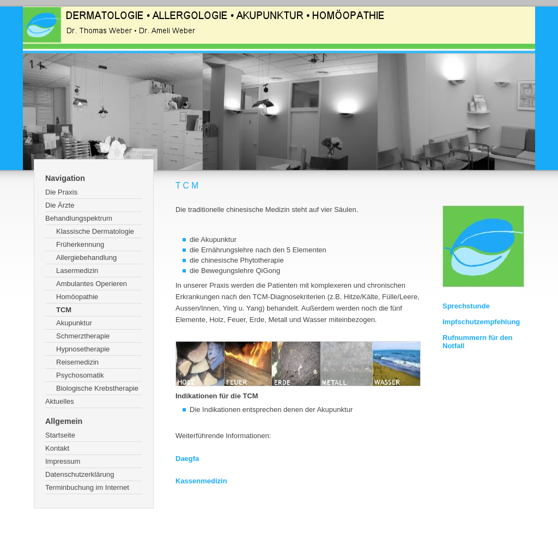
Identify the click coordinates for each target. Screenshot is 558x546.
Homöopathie (77, 297)
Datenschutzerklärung (79, 474)
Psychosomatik (80, 375)
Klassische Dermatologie (95, 231)
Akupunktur (74, 323)
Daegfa (187, 458)
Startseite (60, 435)
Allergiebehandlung (86, 257)
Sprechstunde (466, 306)
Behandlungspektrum (78, 218)
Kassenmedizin (201, 481)
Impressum (62, 461)
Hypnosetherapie (83, 349)
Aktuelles (59, 401)
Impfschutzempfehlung (481, 322)
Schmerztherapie (83, 336)
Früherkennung (80, 244)
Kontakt (57, 448)
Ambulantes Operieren (91, 284)
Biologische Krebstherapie (97, 388)
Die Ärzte (59, 205)
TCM (63, 310)
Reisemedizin (77, 362)
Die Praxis (61, 192)
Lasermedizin (77, 270)
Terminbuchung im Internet (87, 487)
